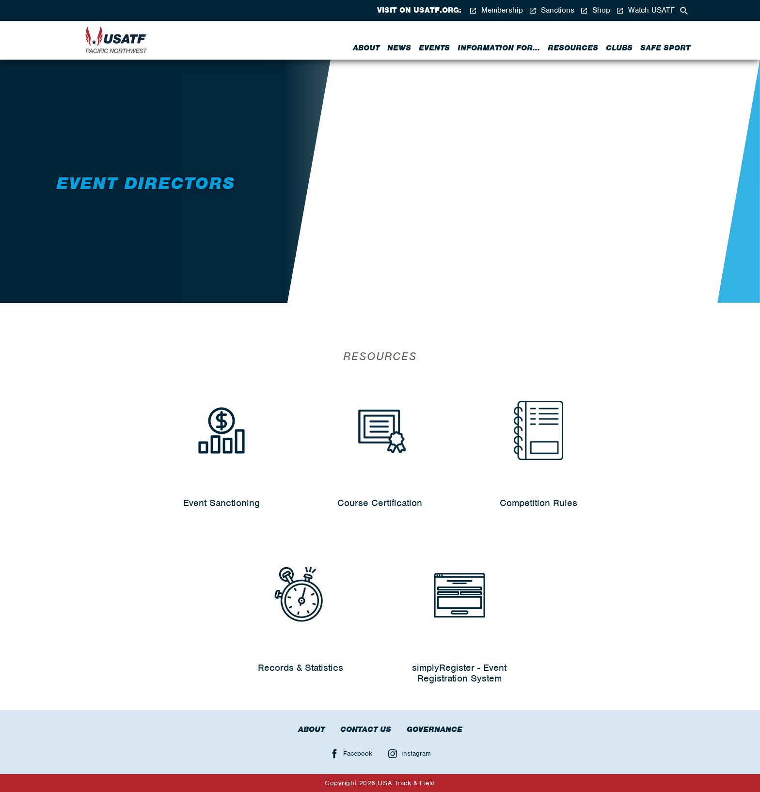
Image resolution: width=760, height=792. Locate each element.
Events (434, 48)
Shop (595, 10)
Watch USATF (645, 10)
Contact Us (365, 729)
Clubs (619, 48)
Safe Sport (665, 48)
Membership (496, 10)
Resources (573, 48)
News (399, 48)
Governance (434, 729)
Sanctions (551, 10)
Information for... (499, 48)
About (366, 48)
